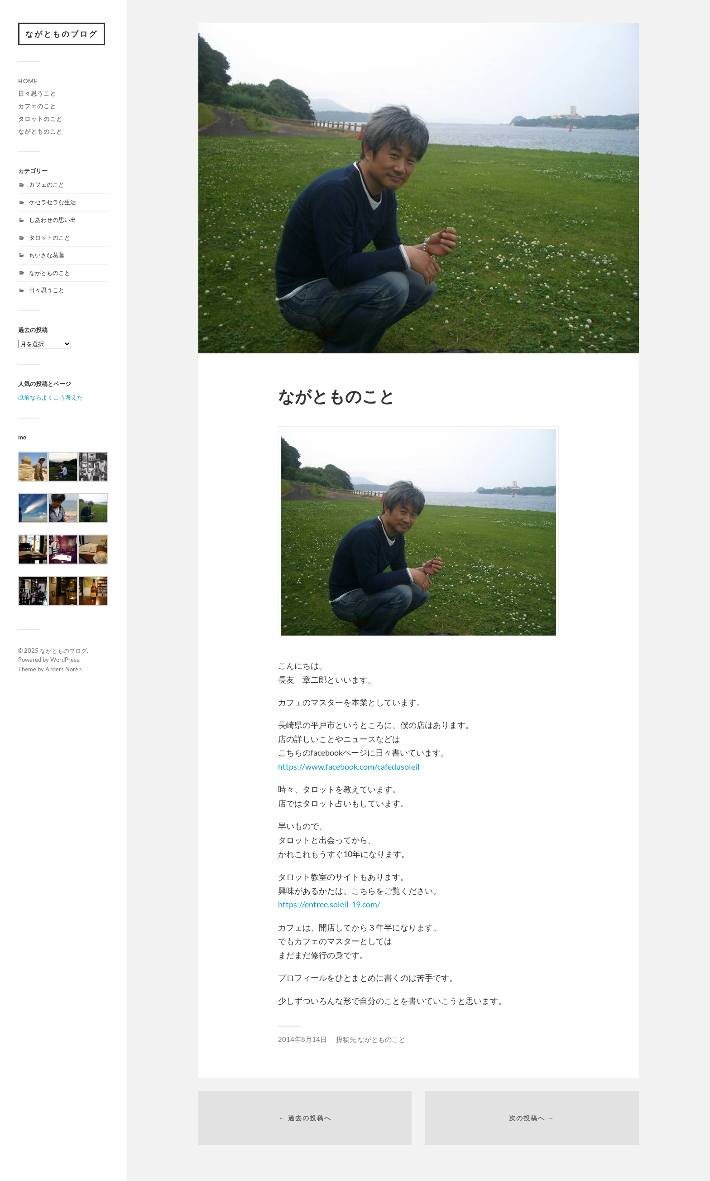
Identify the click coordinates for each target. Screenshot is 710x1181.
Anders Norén (63, 669)
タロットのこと (40, 118)
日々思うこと (37, 93)
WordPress (64, 659)
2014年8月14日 (302, 1039)
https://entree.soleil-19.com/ (329, 904)
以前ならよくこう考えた (50, 397)
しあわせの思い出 (52, 219)
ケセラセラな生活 (52, 202)
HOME (28, 81)
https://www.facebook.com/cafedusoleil (349, 766)
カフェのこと (37, 106)
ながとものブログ (61, 34)
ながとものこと (40, 131)
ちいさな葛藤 (46, 255)
